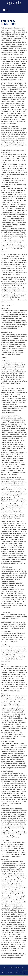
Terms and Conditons (16, 971)
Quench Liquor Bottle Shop (16, 967)
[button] (25, 10)
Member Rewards (5, 971)
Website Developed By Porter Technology (17, 972)
